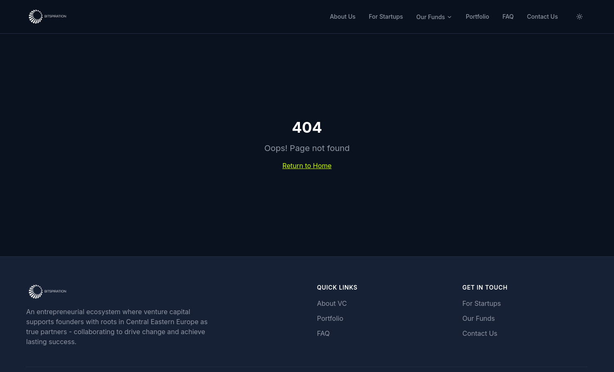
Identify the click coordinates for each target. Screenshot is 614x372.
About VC (332, 303)
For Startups (386, 16)
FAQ (507, 16)
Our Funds (434, 16)
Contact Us (542, 16)
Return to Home (307, 165)
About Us (343, 16)
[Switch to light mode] (579, 16)
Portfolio (477, 16)
